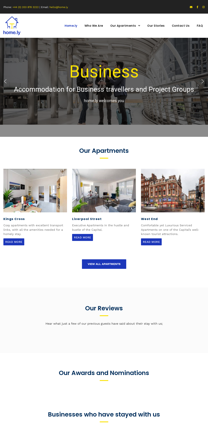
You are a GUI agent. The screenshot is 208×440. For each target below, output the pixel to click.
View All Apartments (104, 264)
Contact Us (181, 26)
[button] (5, 81)
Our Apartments (123, 26)
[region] (104, 81)
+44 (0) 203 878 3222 (26, 7)
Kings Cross (14, 219)
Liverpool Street (87, 219)
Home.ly (71, 26)
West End (149, 219)
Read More (13, 241)
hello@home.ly (59, 7)
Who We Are (93, 26)
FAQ (200, 26)
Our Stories (156, 26)
